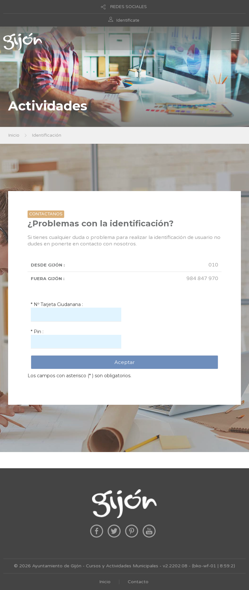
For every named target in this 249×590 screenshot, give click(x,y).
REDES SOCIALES (128, 6)
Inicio (13, 135)
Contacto (138, 581)
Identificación (46, 135)
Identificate (127, 20)
